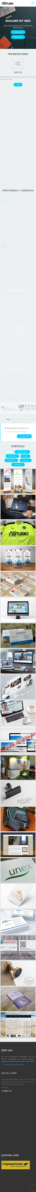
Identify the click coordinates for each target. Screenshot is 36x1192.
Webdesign (18, 37)
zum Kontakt (24, 436)
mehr (18, 84)
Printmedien (18, 32)
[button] (3, 27)
